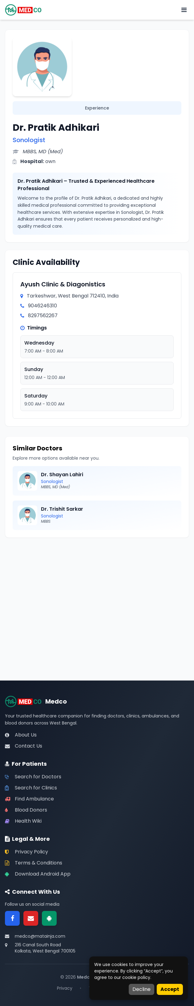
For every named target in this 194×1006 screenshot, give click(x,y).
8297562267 (43, 315)
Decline (141, 989)
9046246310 (42, 305)
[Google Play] (49, 918)
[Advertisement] (97, 588)
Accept (169, 989)
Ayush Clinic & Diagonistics (62, 284)
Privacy (64, 988)
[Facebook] (12, 918)
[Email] (30, 918)
